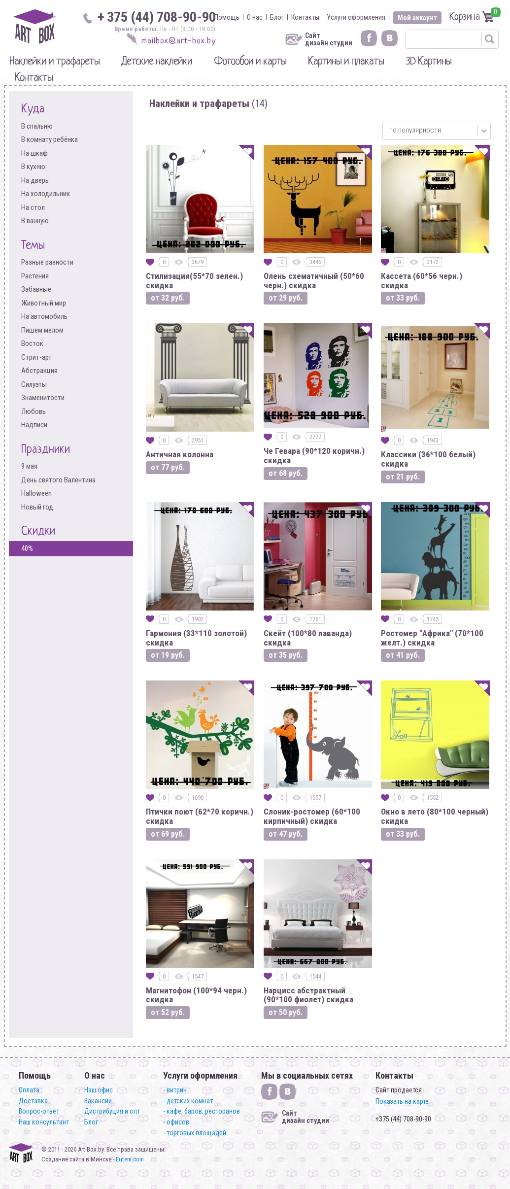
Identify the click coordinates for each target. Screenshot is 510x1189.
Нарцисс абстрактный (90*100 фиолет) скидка (308, 995)
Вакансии (98, 1101)
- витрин (175, 1090)
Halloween (36, 493)
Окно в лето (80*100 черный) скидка (434, 816)
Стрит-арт (36, 357)
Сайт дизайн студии (328, 39)
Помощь (226, 17)
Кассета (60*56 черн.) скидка (421, 281)
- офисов (176, 1122)
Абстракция (39, 371)
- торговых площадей (194, 1133)
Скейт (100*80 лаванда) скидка (308, 638)
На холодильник (45, 194)
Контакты (305, 17)
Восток (32, 344)
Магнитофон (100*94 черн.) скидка (196, 995)
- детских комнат (188, 1101)
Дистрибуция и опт (112, 1111)
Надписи (34, 425)
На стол (33, 208)
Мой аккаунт (417, 18)
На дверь (35, 180)
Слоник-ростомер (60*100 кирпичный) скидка (312, 816)
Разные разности (47, 262)
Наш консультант (44, 1122)
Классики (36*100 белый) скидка (428, 459)
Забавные (36, 289)
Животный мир (43, 303)
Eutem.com (130, 1159)
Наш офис (98, 1090)
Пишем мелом (42, 330)
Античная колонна (179, 454)
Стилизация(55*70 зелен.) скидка (194, 281)
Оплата (29, 1090)
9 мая (29, 466)
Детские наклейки (156, 62)
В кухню (33, 167)
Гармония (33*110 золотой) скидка (196, 638)
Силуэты (34, 384)
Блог (277, 17)
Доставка (33, 1101)
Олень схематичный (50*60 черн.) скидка (314, 281)
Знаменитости (43, 398)
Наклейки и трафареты (54, 62)
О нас (255, 17)
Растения (35, 276)
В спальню (37, 126)
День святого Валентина (58, 480)
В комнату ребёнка (49, 140)
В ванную (35, 221)
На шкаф (34, 153)
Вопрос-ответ (39, 1111)
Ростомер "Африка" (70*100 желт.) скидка (432, 638)
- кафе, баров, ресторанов (201, 1111)
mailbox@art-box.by (178, 41)
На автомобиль (44, 316)
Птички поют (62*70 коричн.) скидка (199, 816)
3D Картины (428, 62)
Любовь (33, 412)
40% (27, 548)
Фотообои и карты (250, 62)
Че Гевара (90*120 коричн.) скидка (314, 455)
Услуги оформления (356, 17)
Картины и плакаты (346, 62)
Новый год (37, 507)
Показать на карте (402, 1101)
